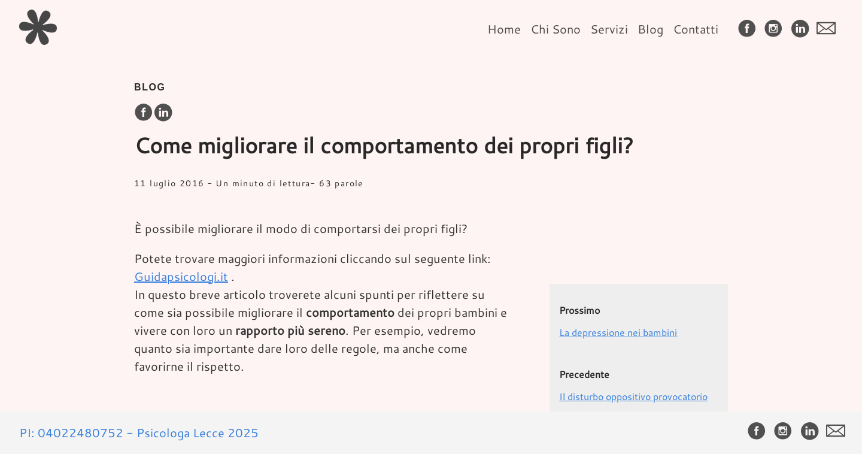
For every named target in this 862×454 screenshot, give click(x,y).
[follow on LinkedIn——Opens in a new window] (802, 29)
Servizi (609, 28)
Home (504, 28)
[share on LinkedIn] (162, 112)
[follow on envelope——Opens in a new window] (828, 29)
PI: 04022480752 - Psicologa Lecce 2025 (139, 432)
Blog (650, 28)
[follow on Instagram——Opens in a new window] (776, 29)
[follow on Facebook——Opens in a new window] (749, 29)
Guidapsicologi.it (181, 276)
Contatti (695, 28)
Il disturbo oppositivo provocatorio (633, 396)
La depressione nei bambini (618, 332)
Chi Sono (555, 28)
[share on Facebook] (143, 112)
